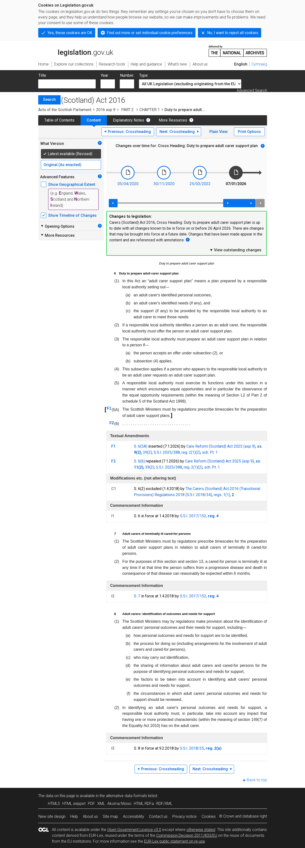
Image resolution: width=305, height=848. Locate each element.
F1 (109, 408)
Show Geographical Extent (71, 184)
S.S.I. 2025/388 (167, 452)
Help (74, 816)
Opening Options (57, 226)
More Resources (173, 120)
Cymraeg (259, 64)
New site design (51, 816)
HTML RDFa (144, 803)
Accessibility (133, 816)
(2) (198, 452)
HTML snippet (73, 803)
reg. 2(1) (189, 452)
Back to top (257, 780)
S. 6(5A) (140, 446)
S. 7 (137, 596)
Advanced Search (252, 90)
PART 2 (127, 109)
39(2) (147, 452)
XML (101, 803)
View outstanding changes (235, 249)
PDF (91, 803)
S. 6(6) (139, 461)
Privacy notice (184, 816)
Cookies (209, 816)
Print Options (249, 131)
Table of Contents (59, 120)
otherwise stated (200, 829)
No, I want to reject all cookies (232, 32)
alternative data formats (126, 795)
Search (49, 99)
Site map (110, 816)
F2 (111, 423)
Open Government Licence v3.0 (134, 829)
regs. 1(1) (222, 494)
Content (94, 120)
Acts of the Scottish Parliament (64, 109)
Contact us (158, 816)
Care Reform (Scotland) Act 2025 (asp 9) (220, 446)
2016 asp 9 (105, 109)
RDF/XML (164, 803)
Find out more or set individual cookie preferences (150, 32)
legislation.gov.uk (75, 50)
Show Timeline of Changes (72, 215)
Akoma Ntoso (119, 803)
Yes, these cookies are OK (69, 32)
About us (90, 816)
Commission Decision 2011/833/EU (186, 835)
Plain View (218, 131)
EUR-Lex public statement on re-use (174, 841)
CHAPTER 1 (149, 109)
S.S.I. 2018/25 (192, 748)
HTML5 (54, 803)
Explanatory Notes (128, 120)
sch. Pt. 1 (210, 452)
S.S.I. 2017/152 (193, 516)
